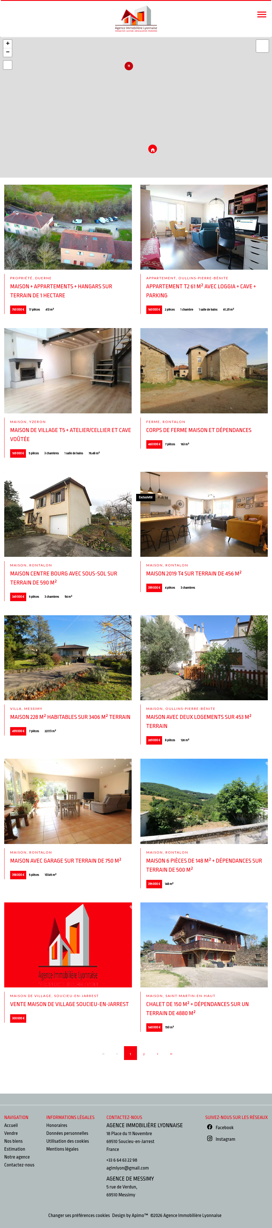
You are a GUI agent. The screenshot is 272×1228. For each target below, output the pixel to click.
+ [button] (8, 44)
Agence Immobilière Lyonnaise (144, 1125)
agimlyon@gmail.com (127, 1168)
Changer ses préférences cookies (79, 1215)
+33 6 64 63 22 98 (121, 1160)
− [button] (8, 52)
